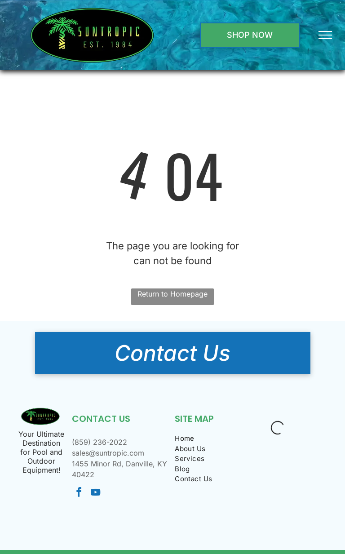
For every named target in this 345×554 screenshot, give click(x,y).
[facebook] (79, 493)
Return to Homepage (172, 293)
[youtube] (95, 493)
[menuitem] (208, 439)
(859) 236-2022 (99, 442)
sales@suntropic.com (108, 452)
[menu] (325, 35)
